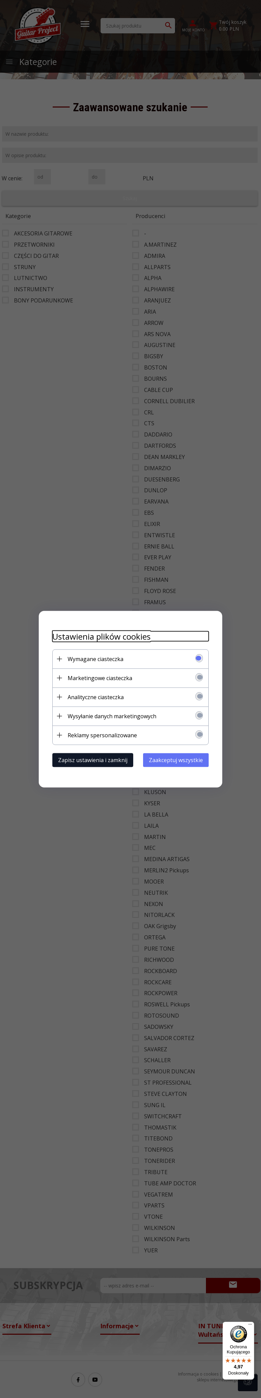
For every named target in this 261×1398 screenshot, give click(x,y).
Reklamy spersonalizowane (102, 735)
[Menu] (250, 1326)
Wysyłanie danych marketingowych (112, 716)
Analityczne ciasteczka (96, 697)
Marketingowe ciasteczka (100, 677)
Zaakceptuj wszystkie (176, 759)
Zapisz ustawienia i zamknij (92, 759)
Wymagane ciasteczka (95, 658)
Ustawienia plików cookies (101, 636)
